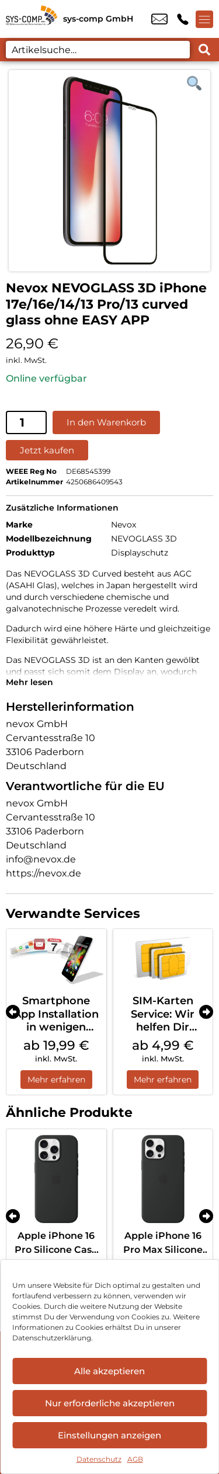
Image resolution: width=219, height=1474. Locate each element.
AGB (135, 1459)
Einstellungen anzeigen (109, 1435)
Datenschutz (99, 1459)
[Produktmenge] (26, 422)
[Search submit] (204, 49)
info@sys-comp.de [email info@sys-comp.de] (159, 19)
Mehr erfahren (56, 1079)
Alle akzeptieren (109, 1371)
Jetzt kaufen (47, 450)
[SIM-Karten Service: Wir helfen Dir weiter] (163, 959)
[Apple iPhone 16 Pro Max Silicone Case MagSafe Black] (163, 1179)
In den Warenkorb (106, 422)
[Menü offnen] (204, 19)
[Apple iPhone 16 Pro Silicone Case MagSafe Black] (56, 1179)
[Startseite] (31, 19)
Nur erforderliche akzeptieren (110, 1403)
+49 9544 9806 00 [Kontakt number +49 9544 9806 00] (183, 19)
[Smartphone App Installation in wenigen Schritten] (56, 959)
